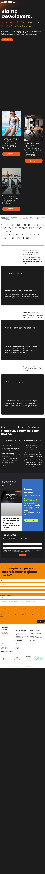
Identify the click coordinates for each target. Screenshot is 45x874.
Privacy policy (28, 666)
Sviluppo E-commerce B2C (21, 629)
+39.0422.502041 (5, 634)
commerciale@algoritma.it (6, 635)
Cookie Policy (34, 666)
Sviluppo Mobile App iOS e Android (22, 635)
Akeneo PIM (32, 639)
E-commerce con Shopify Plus (36, 638)
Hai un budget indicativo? (6, 595)
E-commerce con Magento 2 (35, 629)
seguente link (27, 608)
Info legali (23, 666)
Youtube (17, 650)
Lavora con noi (4, 649)
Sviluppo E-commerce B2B (21, 630)
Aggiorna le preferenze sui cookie (14, 666)
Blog (1, 650)
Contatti (2, 653)
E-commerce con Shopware (35, 633)
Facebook (17, 649)
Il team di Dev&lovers (5, 647)
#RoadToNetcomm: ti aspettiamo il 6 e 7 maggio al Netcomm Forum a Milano (12, 523)
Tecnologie (32, 640)
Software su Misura (19, 638)
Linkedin (17, 646)
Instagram (17, 647)
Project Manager (19, 640)
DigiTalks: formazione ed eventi (7, 651)
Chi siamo (3, 646)
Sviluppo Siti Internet (19, 639)
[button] (43, 2)
